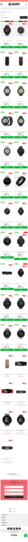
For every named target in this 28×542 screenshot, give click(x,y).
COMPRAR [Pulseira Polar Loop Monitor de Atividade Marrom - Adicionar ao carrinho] (21, 77)
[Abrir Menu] (1, 4)
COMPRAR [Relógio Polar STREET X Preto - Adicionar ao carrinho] (7, 47)
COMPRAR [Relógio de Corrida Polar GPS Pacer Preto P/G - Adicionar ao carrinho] (21, 319)
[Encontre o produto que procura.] (25, 8)
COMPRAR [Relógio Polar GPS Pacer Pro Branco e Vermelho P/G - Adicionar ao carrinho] (21, 349)
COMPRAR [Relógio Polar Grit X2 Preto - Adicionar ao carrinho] (7, 107)
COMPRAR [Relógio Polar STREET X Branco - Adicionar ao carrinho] (21, 47)
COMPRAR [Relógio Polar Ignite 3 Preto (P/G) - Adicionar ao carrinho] (21, 227)
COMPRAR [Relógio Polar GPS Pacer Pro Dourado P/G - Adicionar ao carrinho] (7, 197)
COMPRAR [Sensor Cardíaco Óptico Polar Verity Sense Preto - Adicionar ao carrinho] (21, 197)
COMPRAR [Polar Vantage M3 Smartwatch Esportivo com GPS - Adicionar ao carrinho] (7, 167)
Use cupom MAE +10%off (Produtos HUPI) (13, 0)
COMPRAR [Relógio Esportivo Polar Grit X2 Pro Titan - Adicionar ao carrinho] (7, 137)
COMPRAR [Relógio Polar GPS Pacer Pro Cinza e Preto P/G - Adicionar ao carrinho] (7, 319)
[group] (14, 474)
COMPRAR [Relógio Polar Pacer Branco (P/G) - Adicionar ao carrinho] (7, 257)
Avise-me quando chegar (7, 404)
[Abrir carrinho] (26, 4)
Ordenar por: (3, 15)
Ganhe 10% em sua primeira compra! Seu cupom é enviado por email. (14, 483)
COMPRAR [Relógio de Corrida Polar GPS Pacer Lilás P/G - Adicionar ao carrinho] (7, 349)
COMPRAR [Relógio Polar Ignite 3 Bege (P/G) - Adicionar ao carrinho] (7, 227)
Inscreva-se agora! (14, 481)
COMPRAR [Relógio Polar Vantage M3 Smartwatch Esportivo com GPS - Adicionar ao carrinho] (21, 137)
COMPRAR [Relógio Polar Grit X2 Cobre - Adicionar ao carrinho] (21, 107)
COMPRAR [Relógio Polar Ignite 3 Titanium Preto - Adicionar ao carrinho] (21, 167)
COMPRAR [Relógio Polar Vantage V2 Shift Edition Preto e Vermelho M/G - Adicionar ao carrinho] (21, 258)
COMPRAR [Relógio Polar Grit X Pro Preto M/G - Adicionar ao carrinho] (21, 289)
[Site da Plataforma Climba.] (14, 534)
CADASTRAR (14, 497)
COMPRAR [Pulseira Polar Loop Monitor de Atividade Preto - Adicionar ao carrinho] (7, 77)
